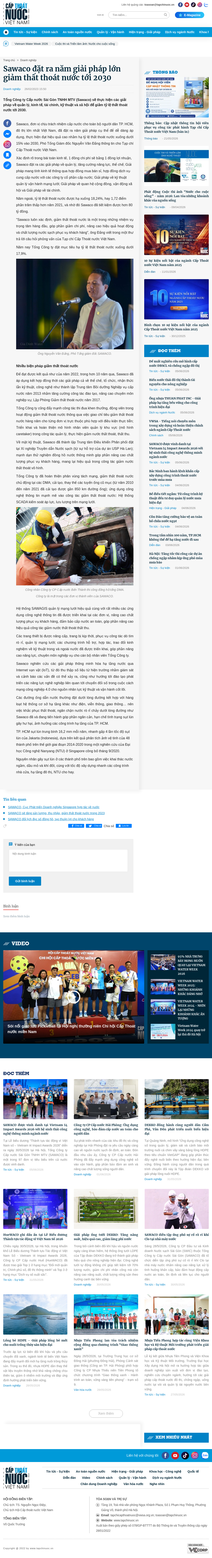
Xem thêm (106, 1413)
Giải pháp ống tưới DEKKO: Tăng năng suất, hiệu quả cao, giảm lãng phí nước (106, 1237)
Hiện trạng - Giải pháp (144, 32)
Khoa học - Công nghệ (165, 1471)
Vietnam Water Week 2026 (31, 43)
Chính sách (50, 32)
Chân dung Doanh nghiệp (98, 1484)
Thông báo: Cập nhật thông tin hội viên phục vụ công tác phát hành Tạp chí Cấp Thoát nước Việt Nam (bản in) (176, 127)
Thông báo (161, 72)
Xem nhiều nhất (169, 1437)
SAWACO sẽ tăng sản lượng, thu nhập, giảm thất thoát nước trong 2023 (56, 813)
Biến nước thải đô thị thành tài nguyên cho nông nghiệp (172, 382)
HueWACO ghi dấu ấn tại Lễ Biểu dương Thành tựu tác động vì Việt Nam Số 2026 (35, 1237)
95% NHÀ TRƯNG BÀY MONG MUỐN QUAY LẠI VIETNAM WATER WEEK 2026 (191, 965)
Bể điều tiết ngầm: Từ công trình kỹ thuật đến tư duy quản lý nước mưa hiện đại (176, 498)
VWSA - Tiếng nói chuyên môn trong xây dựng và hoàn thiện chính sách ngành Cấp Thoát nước (176, 425)
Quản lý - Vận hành (110, 32)
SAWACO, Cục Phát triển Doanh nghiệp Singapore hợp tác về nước (53, 807)
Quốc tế (193, 1471)
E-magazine (190, 15)
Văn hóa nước (83, 1389)
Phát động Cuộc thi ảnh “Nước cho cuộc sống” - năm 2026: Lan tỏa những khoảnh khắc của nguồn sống (176, 196)
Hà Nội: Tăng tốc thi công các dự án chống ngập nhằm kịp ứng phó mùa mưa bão (176, 558)
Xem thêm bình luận (16, 916)
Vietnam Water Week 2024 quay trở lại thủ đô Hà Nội (191, 1030)
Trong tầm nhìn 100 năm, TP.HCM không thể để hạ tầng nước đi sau (175, 537)
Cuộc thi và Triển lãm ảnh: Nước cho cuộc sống (85, 43)
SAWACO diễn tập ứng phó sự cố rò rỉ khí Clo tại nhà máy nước (177, 1237)
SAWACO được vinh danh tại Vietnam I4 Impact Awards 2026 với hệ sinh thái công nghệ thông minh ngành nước (176, 450)
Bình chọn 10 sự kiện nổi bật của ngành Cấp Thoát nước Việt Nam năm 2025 (176, 327)
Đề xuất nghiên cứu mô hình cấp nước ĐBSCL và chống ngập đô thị (174, 363)
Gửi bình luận (25, 881)
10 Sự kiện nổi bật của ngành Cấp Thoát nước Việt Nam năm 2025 (176, 263)
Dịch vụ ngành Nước (180, 32)
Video (16, 943)
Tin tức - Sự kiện (25, 32)
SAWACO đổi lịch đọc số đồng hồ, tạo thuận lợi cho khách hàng (51, 819)
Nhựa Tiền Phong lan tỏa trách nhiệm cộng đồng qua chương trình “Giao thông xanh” (106, 1344)
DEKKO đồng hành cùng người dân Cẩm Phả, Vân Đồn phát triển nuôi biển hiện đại (177, 1129)
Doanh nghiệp (28, 60)
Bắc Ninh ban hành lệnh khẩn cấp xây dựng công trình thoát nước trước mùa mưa (174, 475)
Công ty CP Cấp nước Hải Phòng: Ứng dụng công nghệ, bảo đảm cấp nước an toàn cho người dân (106, 1129)
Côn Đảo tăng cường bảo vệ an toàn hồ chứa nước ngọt (175, 519)
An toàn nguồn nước (77, 32)
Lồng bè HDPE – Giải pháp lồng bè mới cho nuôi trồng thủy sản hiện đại (35, 1342)
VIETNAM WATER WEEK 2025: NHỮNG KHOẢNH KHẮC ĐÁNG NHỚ (190, 987)
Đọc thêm (165, 351)
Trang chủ (9, 60)
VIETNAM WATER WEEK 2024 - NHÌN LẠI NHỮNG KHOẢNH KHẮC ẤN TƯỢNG (191, 1009)
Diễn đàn (149, 271)
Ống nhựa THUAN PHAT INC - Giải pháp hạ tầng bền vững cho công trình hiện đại (175, 402)
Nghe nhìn (157, 1484)
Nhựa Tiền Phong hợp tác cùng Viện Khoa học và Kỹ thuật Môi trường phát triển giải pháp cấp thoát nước (177, 1344)
